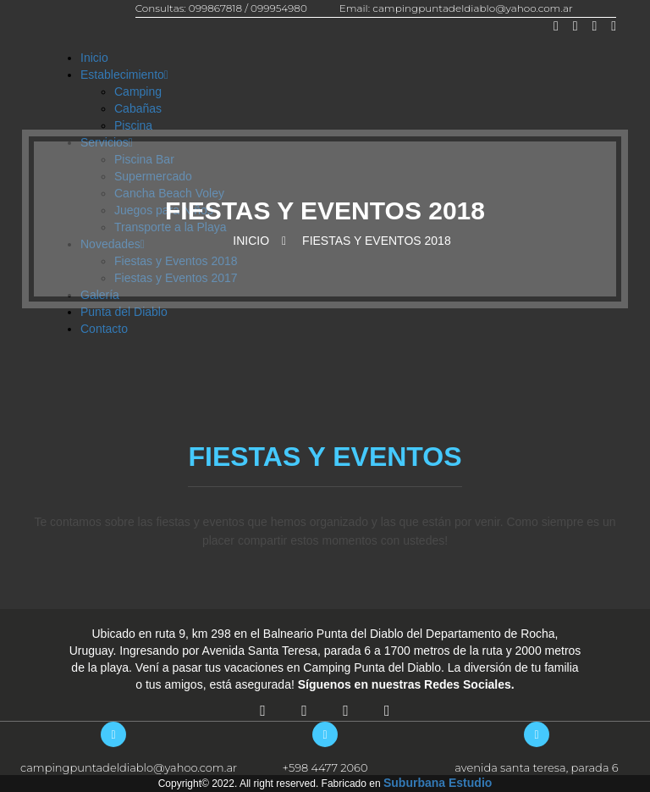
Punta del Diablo (124, 311)
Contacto (104, 328)
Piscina (133, 125)
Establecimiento (124, 74)
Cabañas (138, 108)
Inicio (94, 57)
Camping (138, 91)
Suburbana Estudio (437, 782)
